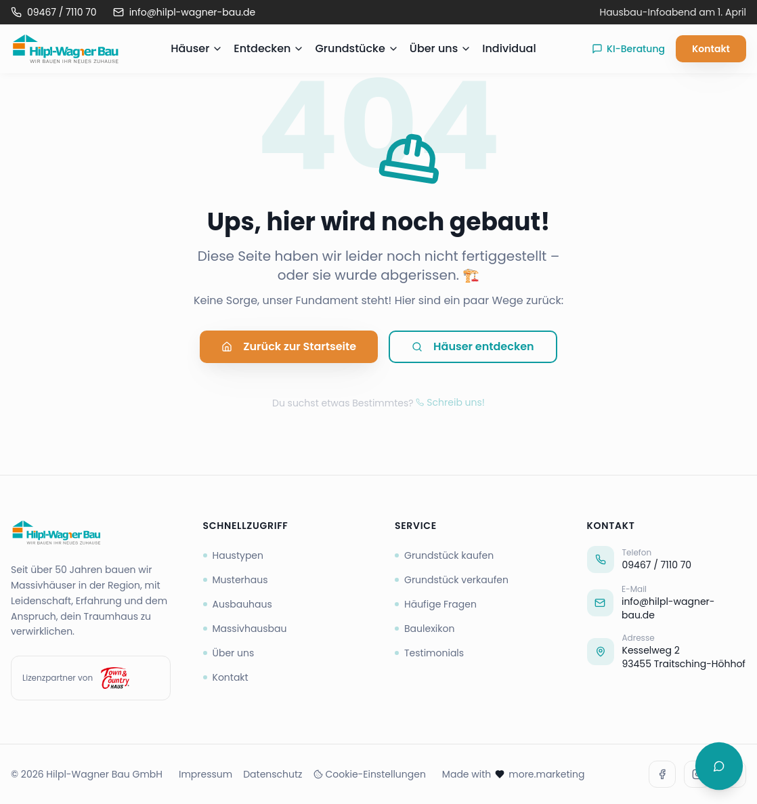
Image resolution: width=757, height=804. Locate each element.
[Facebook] (662, 774)
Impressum (205, 774)
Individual (509, 48)
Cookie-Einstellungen (369, 774)
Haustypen (233, 555)
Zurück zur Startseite (288, 348)
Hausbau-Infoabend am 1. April (672, 12)
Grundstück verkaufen (452, 580)
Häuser (197, 48)
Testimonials (429, 653)
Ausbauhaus (237, 604)
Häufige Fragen (436, 604)
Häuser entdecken (473, 348)
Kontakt (711, 49)
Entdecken (269, 48)
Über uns (440, 48)
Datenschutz (272, 774)
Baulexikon (424, 628)
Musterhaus (235, 580)
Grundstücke (356, 48)
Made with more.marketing (513, 774)
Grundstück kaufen (444, 555)
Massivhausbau (245, 628)
